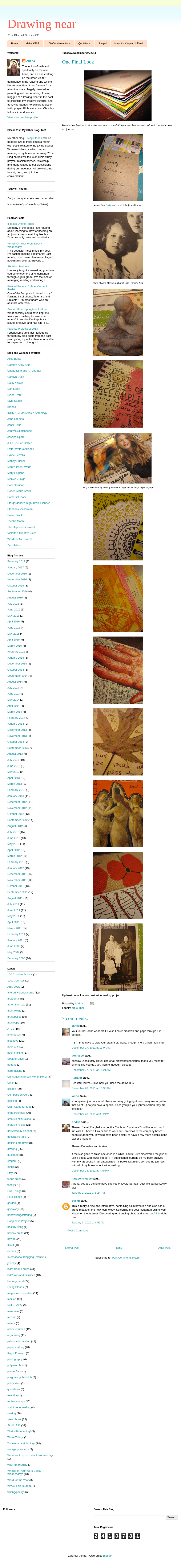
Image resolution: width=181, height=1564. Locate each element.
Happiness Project (18, 1221)
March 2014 (14, 711)
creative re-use (16, 1124)
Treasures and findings (21, 1443)
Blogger (107, 1555)
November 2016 (17, 579)
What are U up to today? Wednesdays (30, 1455)
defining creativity (17, 1142)
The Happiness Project (21, 527)
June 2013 (13, 765)
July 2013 (13, 759)
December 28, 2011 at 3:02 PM (90, 1114)
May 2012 (13, 843)
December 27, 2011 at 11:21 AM (91, 1069)
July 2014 (13, 687)
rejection (12, 1395)
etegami (12, 1160)
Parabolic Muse (82, 1178)
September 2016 (17, 591)
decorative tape (16, 1136)
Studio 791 (13, 1425)
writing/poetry (15, 1492)
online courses (16, 1329)
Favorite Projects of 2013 (22, 328)
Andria (76, 1122)
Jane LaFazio (15, 418)
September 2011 (17, 892)
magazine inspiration (19, 1293)
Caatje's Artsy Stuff (18, 364)
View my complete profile (22, 117)
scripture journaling (19, 1407)
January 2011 (15, 940)
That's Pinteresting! (19, 1431)
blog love (12, 1040)
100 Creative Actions (59, 43)
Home (14, 43)
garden (11, 1203)
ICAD (10, 1245)
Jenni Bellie (14, 425)
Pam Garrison (15, 485)
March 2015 (14, 645)
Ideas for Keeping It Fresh (129, 43)
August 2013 (15, 753)
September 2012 (17, 820)
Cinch (10, 1082)
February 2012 (16, 862)
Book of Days (15, 1058)
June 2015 (13, 627)
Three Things (15, 1437)
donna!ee (78, 1055)
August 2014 (15, 681)
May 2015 (13, 633)
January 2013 (15, 796)
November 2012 (17, 808)
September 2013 (17, 747)
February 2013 (16, 789)
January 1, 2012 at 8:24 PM (88, 1192)
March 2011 (14, 928)
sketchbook (14, 1419)
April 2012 (13, 850)
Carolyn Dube (15, 376)
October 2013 (15, 741)
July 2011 (13, 904)
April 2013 (13, 777)
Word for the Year (18, 1480)
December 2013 (17, 729)
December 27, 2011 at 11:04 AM (91, 1047)
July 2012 (13, 832)
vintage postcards (18, 1449)
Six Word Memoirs (18, 266)
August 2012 (15, 826)
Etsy (10, 1172)
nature (11, 1323)
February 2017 (16, 561)
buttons (11, 1064)
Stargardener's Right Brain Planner (28, 503)
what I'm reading (17, 1464)
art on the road (16, 1004)
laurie (75, 1096)
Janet (75, 1025)
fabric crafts (14, 1179)
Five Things (14, 1191)
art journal (78, 1007)
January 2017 (15, 567)
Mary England (15, 472)
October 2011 (15, 886)
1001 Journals (16, 980)
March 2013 (14, 783)
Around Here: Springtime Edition (27, 309)
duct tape (13, 1154)
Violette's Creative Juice (21, 533)
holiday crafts (15, 1233)
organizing (13, 1335)
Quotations (84, 43)
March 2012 (14, 855)
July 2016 (13, 603)
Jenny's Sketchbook (19, 430)
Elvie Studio (14, 400)
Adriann (77, 1077)
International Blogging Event (24, 1257)
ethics (11, 1166)
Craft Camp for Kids (19, 1106)
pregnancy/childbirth (19, 1377)
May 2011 (13, 916)
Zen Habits (14, 545)
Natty (108, 205)
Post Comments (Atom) (126, 1257)
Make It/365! (33, 43)
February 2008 (16, 958)
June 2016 (13, 609)
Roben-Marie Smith (19, 491)
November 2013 (17, 735)
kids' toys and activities (21, 1275)
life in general (15, 1281)
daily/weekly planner (19, 1130)
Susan (76, 1200)
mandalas (13, 1311)
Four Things (14, 1196)
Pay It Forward (16, 1353)
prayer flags (14, 1371)
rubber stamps (16, 1401)
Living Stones (33, 138)
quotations (13, 1389)
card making (14, 1070)
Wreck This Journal (19, 1485)
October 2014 (15, 669)
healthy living (15, 1226)
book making (15, 1052)
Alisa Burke (14, 358)
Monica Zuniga (16, 479)
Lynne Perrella (16, 455)
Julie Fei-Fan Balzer (19, 443)
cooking (12, 1100)
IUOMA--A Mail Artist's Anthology (27, 413)
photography (15, 1359)
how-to (11, 1238)
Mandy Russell (16, 460)
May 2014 (13, 699)
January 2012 (15, 868)
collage (11, 1088)
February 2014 (16, 717)
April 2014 (13, 705)
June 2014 (13, 693)
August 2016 (15, 597)
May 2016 (13, 615)
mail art (11, 1299)
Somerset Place (17, 497)
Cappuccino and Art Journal (24, 370)
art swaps (13, 1022)
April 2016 (13, 621)
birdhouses (14, 1034)
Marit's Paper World (19, 467)
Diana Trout (14, 394)
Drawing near (41, 24)
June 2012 (13, 838)
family (11, 1184)
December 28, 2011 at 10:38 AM (91, 1088)
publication (13, 1383)
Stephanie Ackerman (20, 509)
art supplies (14, 1016)
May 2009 (13, 952)
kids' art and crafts (18, 1269)
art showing (14, 1010)
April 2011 (13, 922)
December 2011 (17, 874)
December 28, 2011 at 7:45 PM (90, 1170)
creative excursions (19, 1118)
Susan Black (15, 515)
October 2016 (15, 585)
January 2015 (15, 657)
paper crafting (15, 1347)
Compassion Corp (18, 1094)
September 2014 (17, 675)
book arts (13, 1046)
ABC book (13, 986)
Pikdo (157, 1213)
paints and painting (18, 1341)
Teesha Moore (16, 521)
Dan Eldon (13, 388)
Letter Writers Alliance (20, 448)
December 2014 (17, 663)
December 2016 (17, 573)
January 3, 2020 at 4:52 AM (88, 1222)
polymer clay (15, 1365)
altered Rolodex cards (20, 992)
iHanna (11, 406)
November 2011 (17, 880)
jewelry (11, 1263)
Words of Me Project (19, 539)
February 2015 (16, 651)
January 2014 (15, 723)
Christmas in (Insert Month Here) (27, 1076)
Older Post (164, 1247)
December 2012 (17, 801)
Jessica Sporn (16, 437)
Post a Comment (77, 1230)
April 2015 (13, 639)
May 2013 (13, 771)
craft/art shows (16, 1112)
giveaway (13, 1209)
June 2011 (13, 910)
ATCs (10, 1028)
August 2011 (15, 898)
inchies (11, 1251)
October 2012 (15, 813)
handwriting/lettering (19, 1215)
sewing (11, 1413)
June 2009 (13, 946)
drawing (12, 1149)
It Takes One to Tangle (21, 223)
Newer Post (72, 1247)
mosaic (11, 1317)
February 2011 (16, 934)
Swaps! (102, 43)
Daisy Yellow (15, 382)
